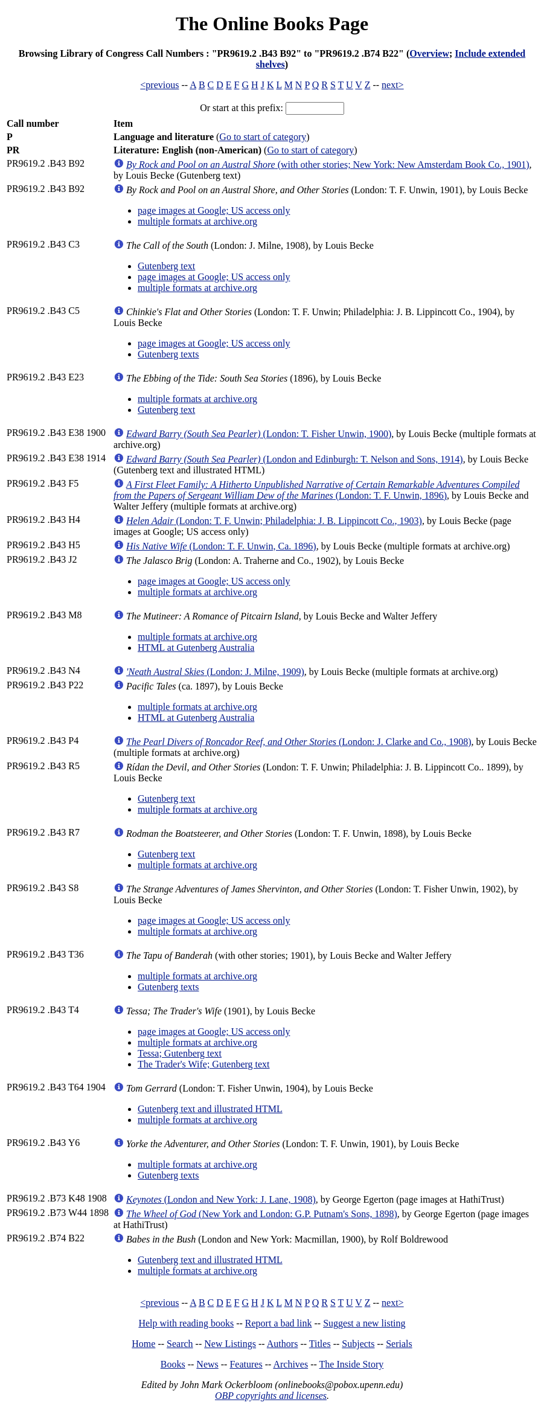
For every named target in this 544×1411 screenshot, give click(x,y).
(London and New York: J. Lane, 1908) (221, 1199)
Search (180, 1344)
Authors (282, 1344)
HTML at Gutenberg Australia (196, 647)
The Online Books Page (272, 23)
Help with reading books (186, 1323)
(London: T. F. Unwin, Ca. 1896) (221, 546)
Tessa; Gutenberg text (180, 1053)
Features (245, 1364)
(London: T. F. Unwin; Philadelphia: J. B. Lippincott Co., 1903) (274, 521)
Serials (399, 1344)
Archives (290, 1364)
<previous (159, 85)
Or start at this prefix (240, 108)
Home (143, 1344)
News (207, 1364)
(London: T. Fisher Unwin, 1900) (258, 434)
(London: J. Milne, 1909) (215, 672)
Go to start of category (262, 137)
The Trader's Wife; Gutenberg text (204, 1064)
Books (173, 1364)
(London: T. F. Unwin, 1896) (316, 490)
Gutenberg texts (168, 354)
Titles (320, 1344)
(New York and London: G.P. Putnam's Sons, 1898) (261, 1214)
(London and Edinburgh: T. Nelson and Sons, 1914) (294, 459)
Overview (429, 53)
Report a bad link (278, 1323)
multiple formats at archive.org (197, 221)
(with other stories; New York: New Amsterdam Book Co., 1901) (328, 164)
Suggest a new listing (364, 1323)
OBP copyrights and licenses (271, 1395)
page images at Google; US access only (214, 210)
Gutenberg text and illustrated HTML (210, 1109)
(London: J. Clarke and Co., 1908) (298, 742)
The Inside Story (351, 1364)
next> (393, 85)
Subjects (358, 1344)
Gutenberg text (166, 266)
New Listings (230, 1344)
